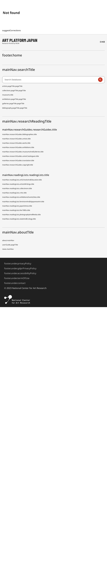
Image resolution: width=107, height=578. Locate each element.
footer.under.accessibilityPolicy (20, 273)
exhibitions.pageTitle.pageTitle (14, 99)
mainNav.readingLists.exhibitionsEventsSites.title (21, 197)
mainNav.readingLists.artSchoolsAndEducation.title (22, 180)
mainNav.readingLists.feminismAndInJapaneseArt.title (23, 201)
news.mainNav (8, 249)
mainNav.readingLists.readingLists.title (25, 175)
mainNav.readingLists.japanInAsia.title (17, 206)
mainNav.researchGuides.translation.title (18, 160)
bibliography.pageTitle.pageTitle (14, 108)
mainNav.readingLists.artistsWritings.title (18, 184)
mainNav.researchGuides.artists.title (16, 138)
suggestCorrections (11, 30)
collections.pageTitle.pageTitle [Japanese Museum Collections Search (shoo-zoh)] (14, 90)
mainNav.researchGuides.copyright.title (17, 165)
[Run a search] (100, 79)
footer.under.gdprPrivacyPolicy (20, 268)
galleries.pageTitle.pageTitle (13, 103)
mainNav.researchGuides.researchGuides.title (29, 129)
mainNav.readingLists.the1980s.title (16, 210)
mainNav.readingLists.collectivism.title (17, 188)
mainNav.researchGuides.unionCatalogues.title (20, 156)
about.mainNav (8, 240)
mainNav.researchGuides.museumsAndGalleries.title (22, 151)
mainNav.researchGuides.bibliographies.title (19, 134)
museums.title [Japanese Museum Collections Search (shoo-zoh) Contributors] (7, 95)
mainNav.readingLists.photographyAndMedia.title (21, 214)
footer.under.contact (14, 283)
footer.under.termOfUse (16, 278)
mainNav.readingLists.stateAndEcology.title (19, 219)
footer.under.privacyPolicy (17, 263)
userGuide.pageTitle (10, 245)
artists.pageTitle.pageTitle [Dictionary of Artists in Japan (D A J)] (12, 86)
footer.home (12, 55)
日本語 (102, 42)
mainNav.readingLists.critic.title (14, 193)
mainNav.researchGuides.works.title (16, 143)
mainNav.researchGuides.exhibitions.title (18, 147)
